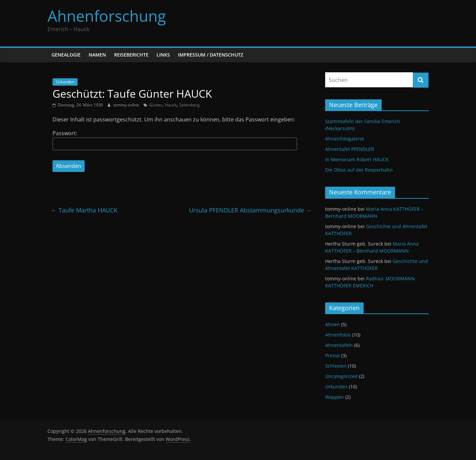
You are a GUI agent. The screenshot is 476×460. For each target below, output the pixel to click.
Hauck (171, 105)
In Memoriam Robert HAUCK (357, 159)
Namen (97, 55)
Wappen (334, 397)
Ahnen (332, 324)
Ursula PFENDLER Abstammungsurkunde (250, 210)
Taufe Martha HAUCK (84, 210)
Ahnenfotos (338, 335)
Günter (155, 105)
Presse (332, 355)
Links (163, 55)
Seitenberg (189, 105)
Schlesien (336, 366)
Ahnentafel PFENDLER (349, 149)
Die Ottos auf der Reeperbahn (359, 170)
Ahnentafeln (339, 345)
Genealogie (66, 55)
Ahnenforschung (106, 15)
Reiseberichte (131, 55)
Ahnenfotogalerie (344, 138)
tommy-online (126, 105)
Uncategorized (341, 376)
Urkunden (65, 82)
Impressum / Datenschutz (210, 55)
